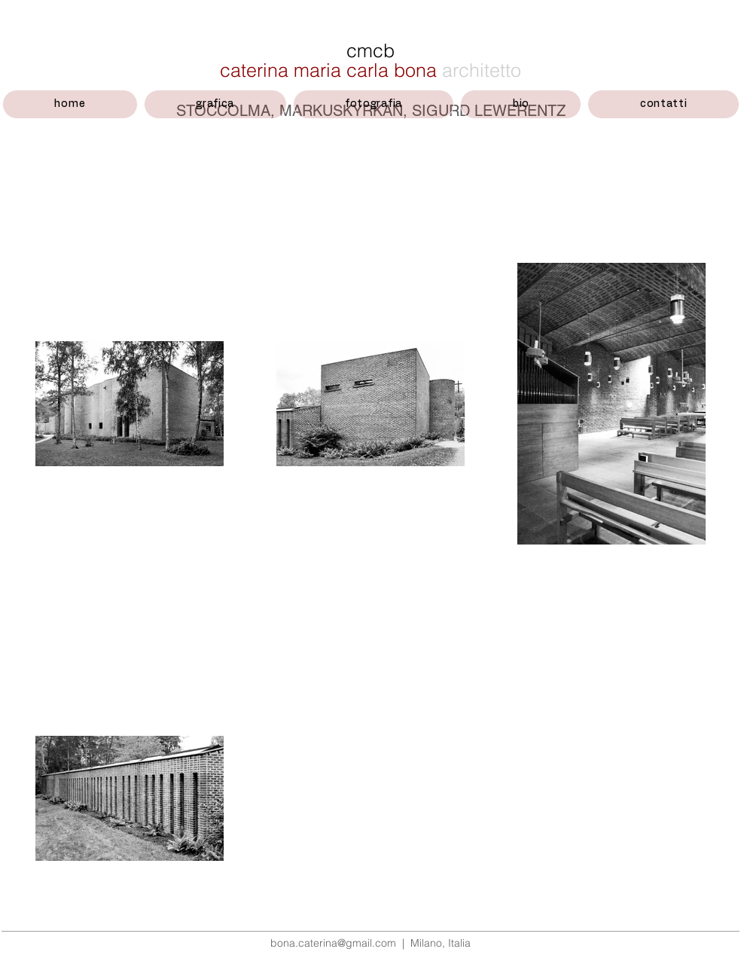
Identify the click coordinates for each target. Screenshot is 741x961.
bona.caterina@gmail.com (333, 943)
